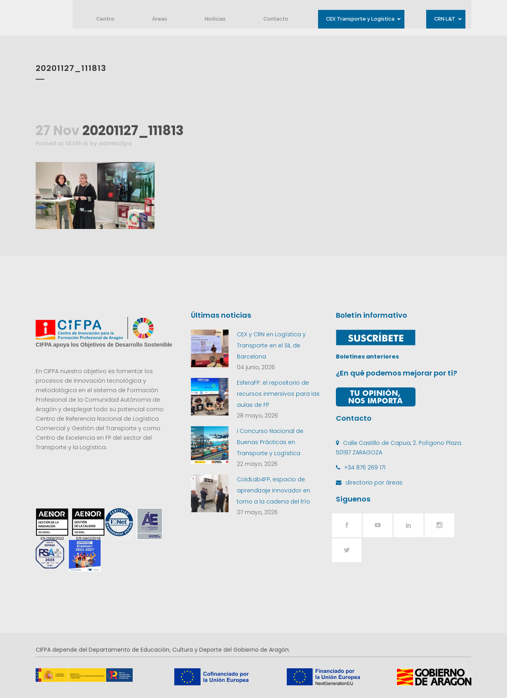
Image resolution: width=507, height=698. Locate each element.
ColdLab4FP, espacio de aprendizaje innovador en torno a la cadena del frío (273, 490)
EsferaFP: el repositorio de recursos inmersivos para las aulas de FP (278, 394)
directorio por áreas (373, 482)
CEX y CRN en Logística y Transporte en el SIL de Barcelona (271, 345)
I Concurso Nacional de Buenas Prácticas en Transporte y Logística (270, 442)
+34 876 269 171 (364, 467)
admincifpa (115, 143)
